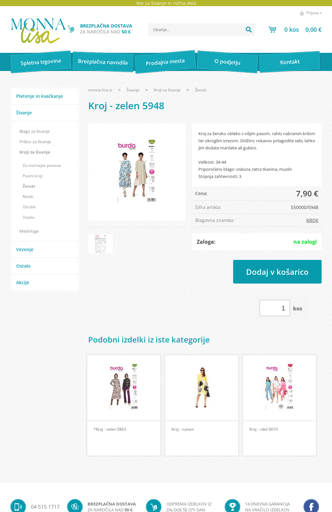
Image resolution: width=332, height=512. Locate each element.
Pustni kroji (32, 176)
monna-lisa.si (100, 90)
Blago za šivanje (34, 131)
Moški (28, 196)
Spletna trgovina (40, 62)
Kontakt (290, 62)
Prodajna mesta (165, 62)
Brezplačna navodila (103, 61)
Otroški (29, 207)
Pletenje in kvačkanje (39, 96)
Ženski (29, 186)
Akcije (22, 282)
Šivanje (24, 113)
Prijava (314, 13)
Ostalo (28, 217)
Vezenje (24, 249)
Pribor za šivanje (35, 142)
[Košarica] (295, 29)
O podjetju (227, 61)
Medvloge (29, 231)
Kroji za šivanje (34, 152)
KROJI (312, 220)
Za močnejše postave (42, 165)
